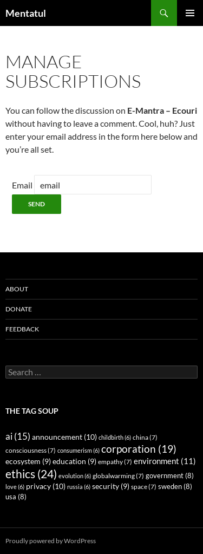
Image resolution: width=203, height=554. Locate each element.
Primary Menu (190, 13)
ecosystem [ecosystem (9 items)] (28, 461)
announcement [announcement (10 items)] (64, 436)
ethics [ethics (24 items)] (31, 474)
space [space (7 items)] (143, 486)
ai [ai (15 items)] (17, 436)
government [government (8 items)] (170, 476)
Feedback (22, 329)
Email (22, 185)
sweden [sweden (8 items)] (175, 487)
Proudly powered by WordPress (50, 541)
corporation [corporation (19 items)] (138, 448)
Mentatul (25, 13)
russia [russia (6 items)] (78, 486)
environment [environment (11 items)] (165, 461)
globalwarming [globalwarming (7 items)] (118, 475)
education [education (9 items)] (74, 461)
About (16, 289)
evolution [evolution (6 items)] (74, 475)
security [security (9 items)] (110, 486)
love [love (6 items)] (14, 486)
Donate (18, 309)
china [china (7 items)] (145, 437)
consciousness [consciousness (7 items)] (30, 450)
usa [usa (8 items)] (16, 497)
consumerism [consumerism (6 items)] (78, 450)
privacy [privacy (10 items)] (46, 486)
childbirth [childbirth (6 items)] (115, 437)
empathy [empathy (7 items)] (115, 461)
